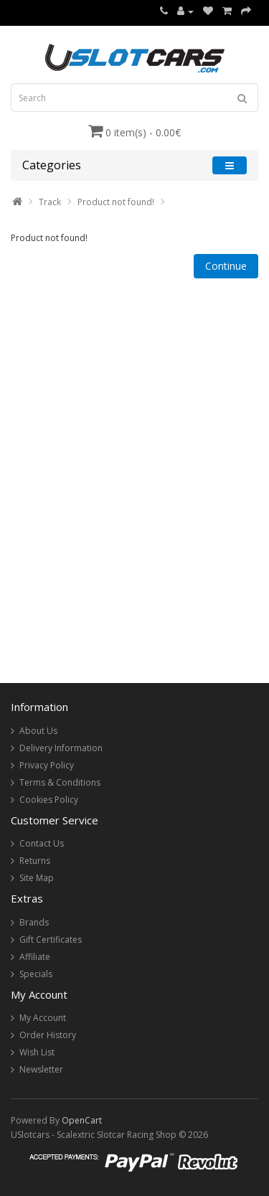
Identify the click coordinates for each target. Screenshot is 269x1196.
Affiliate (34, 957)
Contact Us (41, 843)
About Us (38, 731)
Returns (34, 860)
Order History (47, 1035)
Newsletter (41, 1069)
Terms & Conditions (59, 782)
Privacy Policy (46, 765)
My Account (42, 1018)
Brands (34, 922)
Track (50, 202)
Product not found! (115, 202)
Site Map (36, 878)
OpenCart (82, 1120)
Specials (35, 974)
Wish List (37, 1052)
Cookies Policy (48, 800)
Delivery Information (61, 748)
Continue (226, 266)
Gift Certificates (50, 939)
